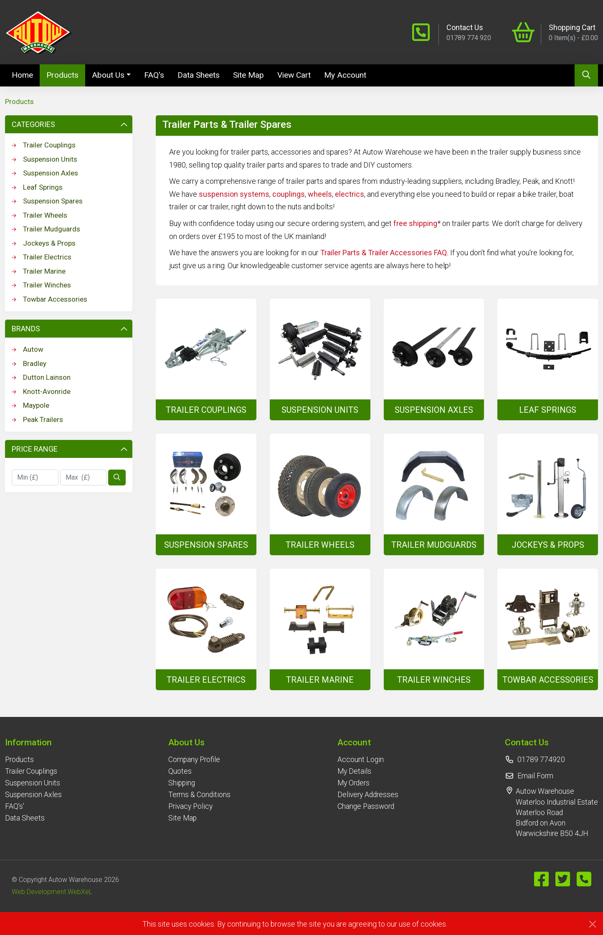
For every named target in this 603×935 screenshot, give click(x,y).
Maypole (30, 405)
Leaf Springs (37, 187)
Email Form (535, 776)
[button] (33, 742)
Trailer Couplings (44, 145)
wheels (320, 194)
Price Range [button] (69, 449)
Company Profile (194, 759)
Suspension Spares (47, 201)
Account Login (360, 759)
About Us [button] (108, 75)
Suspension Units (44, 159)
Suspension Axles (45, 173)
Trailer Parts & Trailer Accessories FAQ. (384, 252)
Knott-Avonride (41, 391)
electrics (349, 194)
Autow (27, 349)
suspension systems (234, 194)
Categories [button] (69, 124)
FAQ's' (14, 806)
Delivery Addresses (367, 794)
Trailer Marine (39, 271)
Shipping (181, 783)
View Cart (294, 75)
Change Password (365, 806)
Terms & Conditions (199, 794)
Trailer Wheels (39, 215)
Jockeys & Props (44, 243)
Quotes (180, 771)
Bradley (29, 363)
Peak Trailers (37, 419)
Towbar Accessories (49, 299)
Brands (69, 328)
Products (62, 75)
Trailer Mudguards (46, 229)
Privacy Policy (190, 806)
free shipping (415, 223)
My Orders (353, 783)
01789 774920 (541, 759)
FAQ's (154, 75)
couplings (288, 194)
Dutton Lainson (41, 377)
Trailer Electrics (41, 257)
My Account (345, 75)
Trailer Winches (41, 285)
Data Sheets (198, 75)
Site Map (248, 75)
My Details (354, 771)
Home (26, 74)
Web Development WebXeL (52, 892)
